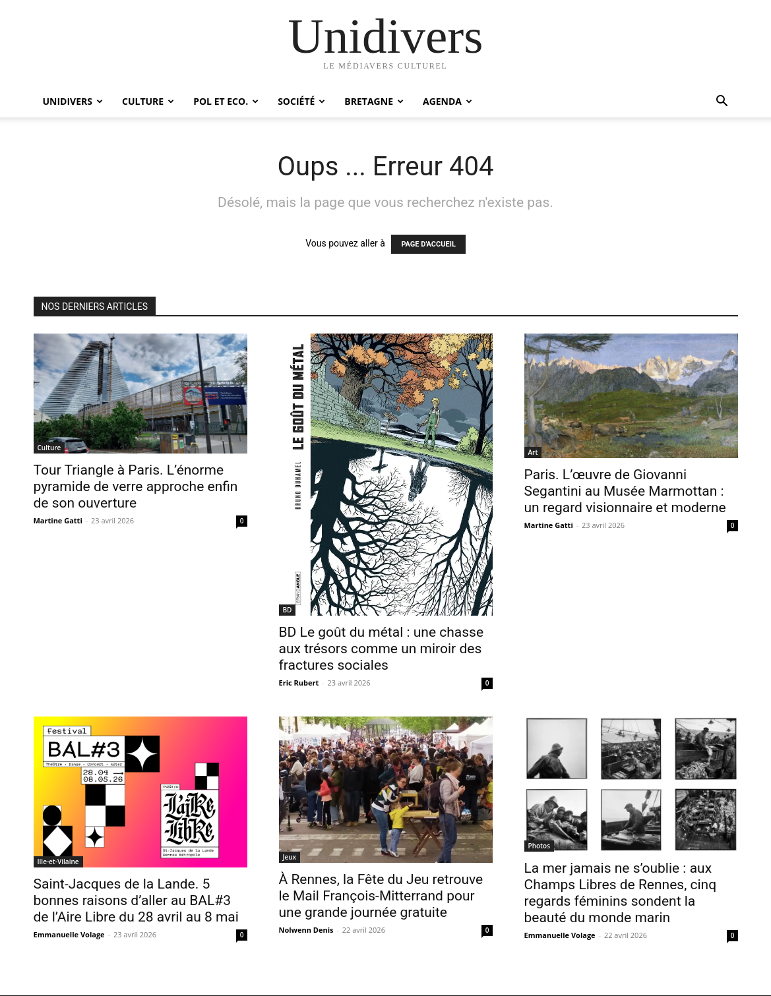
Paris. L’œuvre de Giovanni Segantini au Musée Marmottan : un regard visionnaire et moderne (625, 491)
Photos (539, 845)
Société (301, 101)
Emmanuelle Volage (69, 934)
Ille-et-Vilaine (58, 861)
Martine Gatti (58, 520)
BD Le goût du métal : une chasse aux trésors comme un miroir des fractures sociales (381, 648)
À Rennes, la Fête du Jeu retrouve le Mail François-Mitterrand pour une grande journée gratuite (381, 895)
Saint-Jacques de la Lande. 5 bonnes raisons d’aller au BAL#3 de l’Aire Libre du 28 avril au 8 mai (136, 900)
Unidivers (73, 101)
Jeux (290, 857)
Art (533, 452)
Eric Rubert (299, 683)
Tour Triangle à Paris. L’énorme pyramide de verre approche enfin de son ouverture (136, 486)
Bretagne (374, 101)
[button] (722, 102)
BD (287, 609)
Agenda (447, 101)
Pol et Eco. (226, 101)
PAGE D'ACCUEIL (428, 244)
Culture (148, 101)
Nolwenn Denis (306, 930)
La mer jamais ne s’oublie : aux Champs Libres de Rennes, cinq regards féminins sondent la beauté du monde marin (620, 892)
